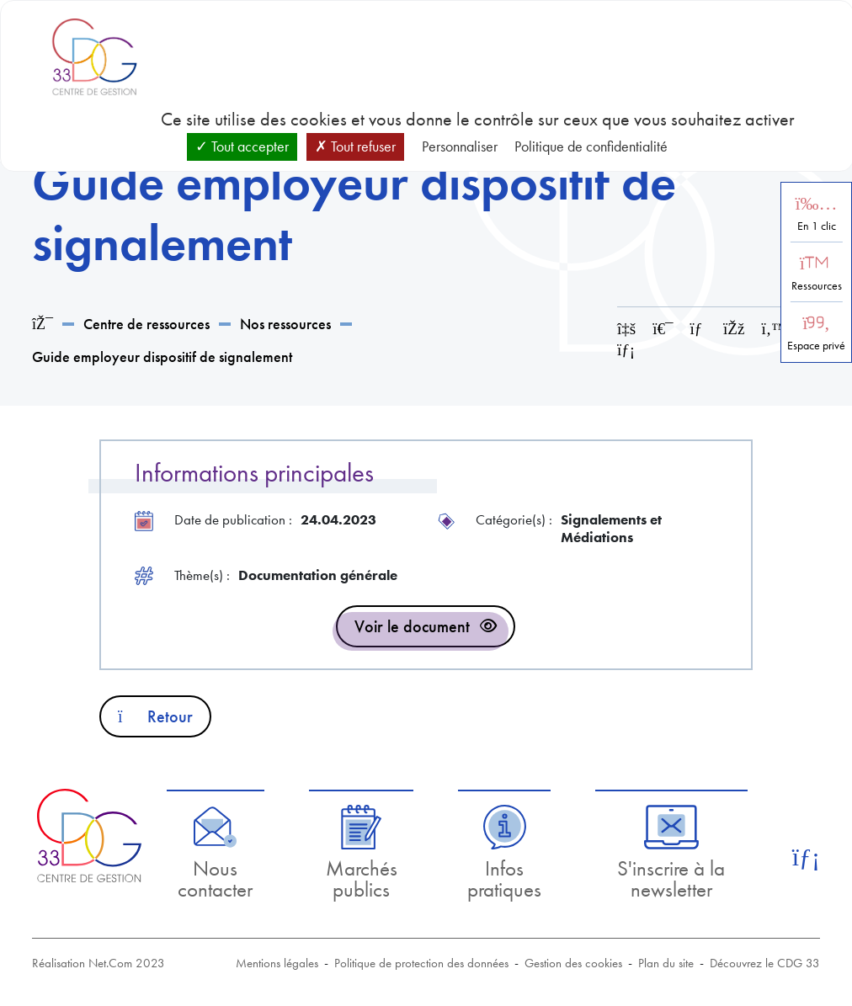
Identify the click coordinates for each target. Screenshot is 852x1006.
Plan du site (666, 963)
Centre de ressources (146, 323)
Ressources (816, 285)
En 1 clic (816, 226)
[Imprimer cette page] (662, 328)
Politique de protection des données (421, 963)
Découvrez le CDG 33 (765, 963)
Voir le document (412, 626)
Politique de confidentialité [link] (591, 146)
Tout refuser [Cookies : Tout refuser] (355, 146)
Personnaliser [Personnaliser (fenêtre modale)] (460, 146)
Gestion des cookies (573, 963)
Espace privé (816, 345)
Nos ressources (285, 323)
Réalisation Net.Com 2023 (98, 963)
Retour (155, 716)
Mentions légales (277, 963)
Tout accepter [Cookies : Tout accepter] (242, 146)
